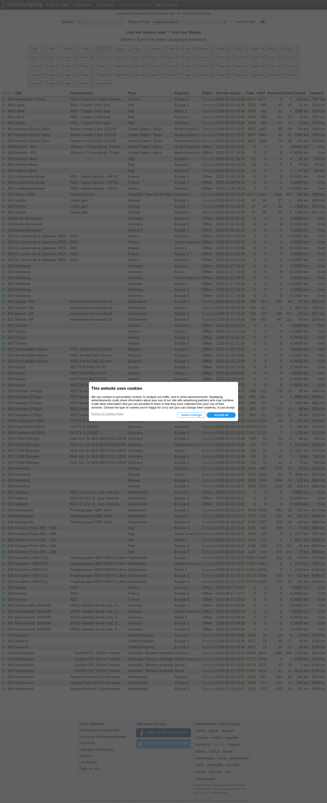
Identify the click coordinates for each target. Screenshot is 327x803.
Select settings (191, 415)
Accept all (221, 415)
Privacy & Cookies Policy (107, 413)
